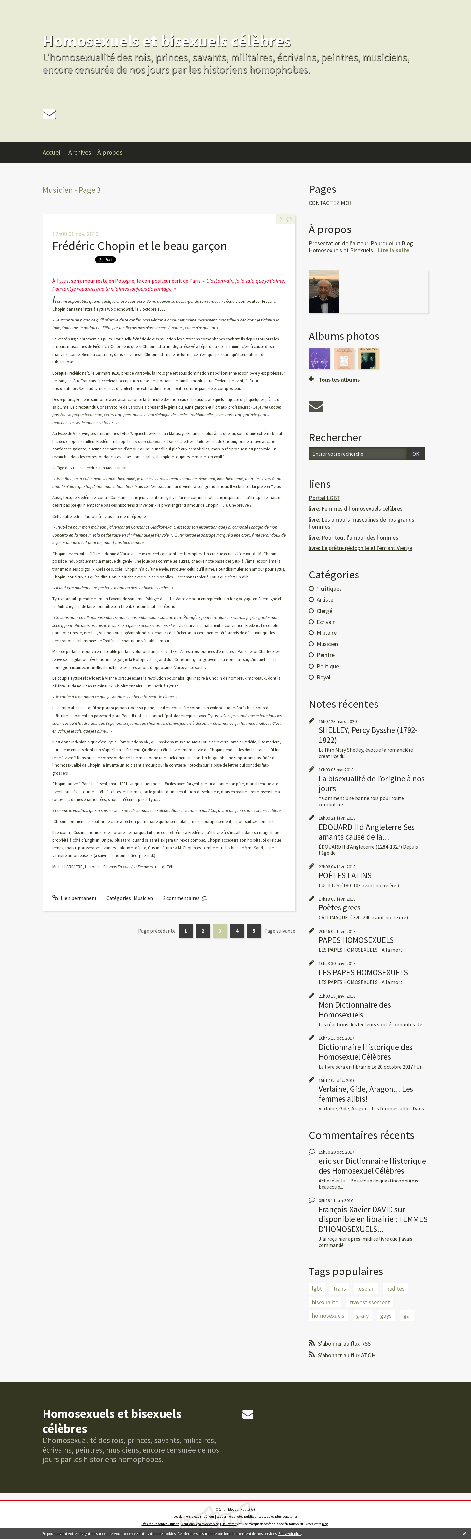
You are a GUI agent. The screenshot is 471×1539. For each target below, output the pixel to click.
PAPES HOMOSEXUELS (356, 940)
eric (325, 1161)
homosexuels (328, 1315)
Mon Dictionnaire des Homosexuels (355, 1009)
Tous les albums (339, 379)
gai (407, 1315)
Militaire (327, 632)
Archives (79, 152)
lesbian (366, 1288)
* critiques (329, 588)
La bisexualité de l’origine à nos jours (372, 783)
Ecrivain (326, 622)
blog (325, 1524)
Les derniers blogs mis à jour (194, 1516)
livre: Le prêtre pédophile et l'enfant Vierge (360, 548)
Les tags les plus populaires (278, 1516)
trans (339, 1288)
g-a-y (362, 1315)
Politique (328, 666)
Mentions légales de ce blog (200, 1524)
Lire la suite (393, 250)
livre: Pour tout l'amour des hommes (353, 537)
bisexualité (325, 1302)
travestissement (370, 1302)
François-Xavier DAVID (356, 1209)
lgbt (317, 1288)
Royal (323, 677)
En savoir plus (289, 1533)
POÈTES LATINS (345, 875)
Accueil (52, 152)
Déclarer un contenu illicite (160, 1524)
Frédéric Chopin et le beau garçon (139, 245)
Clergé (324, 610)
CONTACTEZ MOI (330, 203)
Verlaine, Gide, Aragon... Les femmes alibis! (366, 1094)
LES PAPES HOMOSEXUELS (363, 972)
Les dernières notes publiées (236, 1516)
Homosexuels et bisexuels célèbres (167, 40)
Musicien (143, 898)
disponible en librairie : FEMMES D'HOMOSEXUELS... (373, 1224)
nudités (395, 1288)
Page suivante (279, 930)
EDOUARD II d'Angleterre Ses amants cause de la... (367, 832)
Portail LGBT (324, 498)
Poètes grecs (340, 907)
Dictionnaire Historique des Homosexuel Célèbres (365, 1052)
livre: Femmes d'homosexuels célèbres (356, 508)
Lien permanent (74, 898)
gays (386, 1315)
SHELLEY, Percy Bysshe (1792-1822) (368, 735)
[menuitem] (55, 152)
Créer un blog (225, 1509)
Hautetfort (247, 1509)
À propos (109, 152)
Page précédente (157, 930)
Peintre (326, 655)
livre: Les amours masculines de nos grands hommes (361, 523)
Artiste (325, 599)
